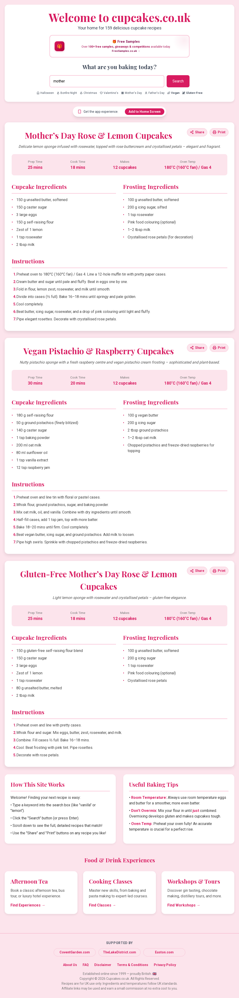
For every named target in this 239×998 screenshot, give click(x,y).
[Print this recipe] (219, 132)
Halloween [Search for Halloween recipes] (45, 93)
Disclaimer (102, 965)
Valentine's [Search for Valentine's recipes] (109, 93)
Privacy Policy (165, 965)
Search (178, 81)
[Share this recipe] (197, 132)
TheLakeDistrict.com (119, 952)
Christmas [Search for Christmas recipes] (88, 93)
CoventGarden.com (75, 952)
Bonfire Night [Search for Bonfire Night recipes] (67, 93)
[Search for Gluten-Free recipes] (192, 93)
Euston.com (164, 952)
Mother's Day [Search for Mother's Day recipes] (131, 93)
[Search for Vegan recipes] (173, 93)
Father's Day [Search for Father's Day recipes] (155, 93)
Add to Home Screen (145, 111)
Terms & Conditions (132, 965)
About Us (70, 965)
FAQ (86, 965)
